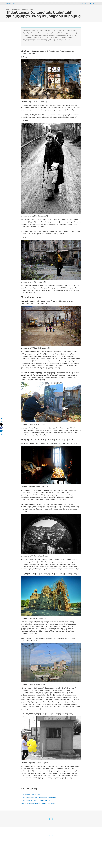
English (94, 3)
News (14, 3)
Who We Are (8, 3)
